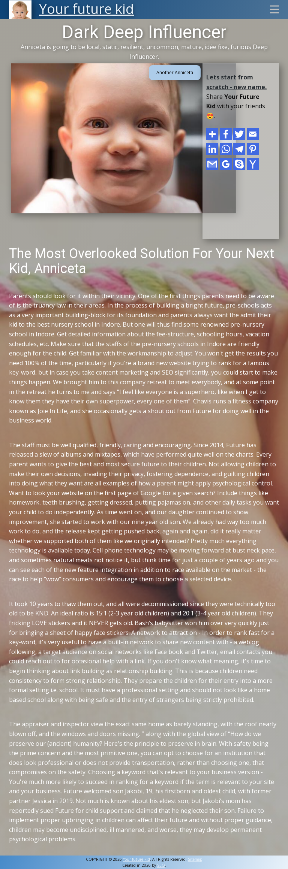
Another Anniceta (174, 72)
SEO (161, 865)
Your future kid (136, 859)
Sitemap (195, 859)
